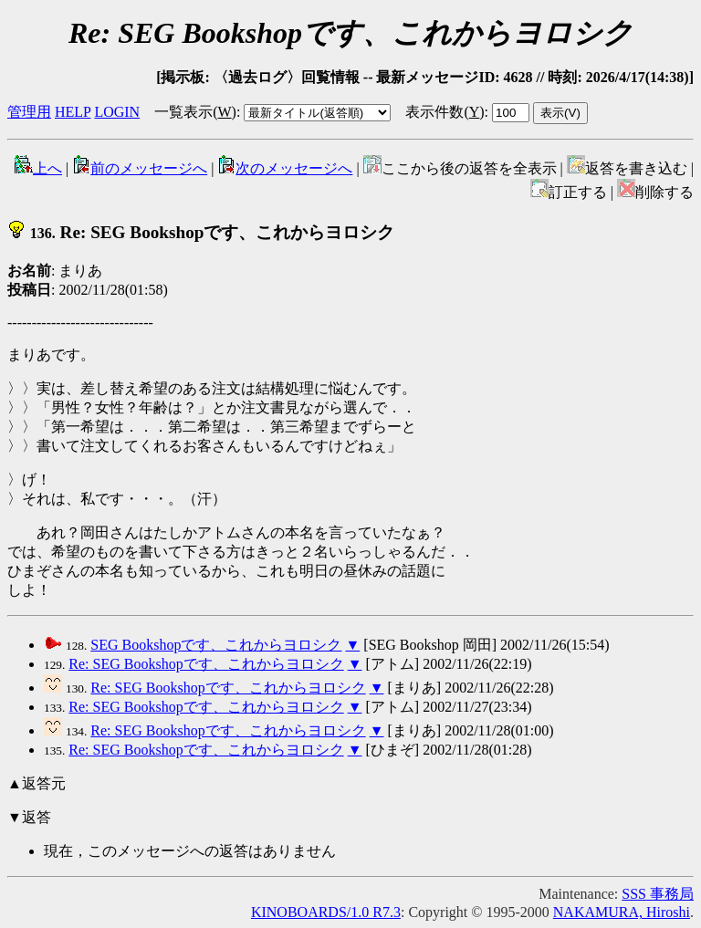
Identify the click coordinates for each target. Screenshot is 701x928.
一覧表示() (195, 112)
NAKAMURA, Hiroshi (621, 912)
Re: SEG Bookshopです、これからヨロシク (200, 232)
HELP (72, 112)
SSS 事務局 (658, 894)
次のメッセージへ (284, 168)
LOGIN (117, 112)
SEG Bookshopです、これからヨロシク (215, 644)
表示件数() (444, 112)
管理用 (29, 112)
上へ (38, 168)
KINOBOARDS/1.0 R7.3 (326, 912)
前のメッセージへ (139, 168)
